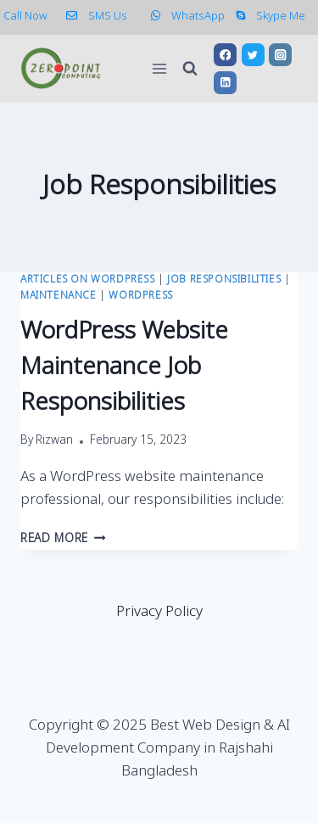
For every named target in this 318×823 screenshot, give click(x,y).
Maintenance (58, 296)
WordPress (140, 296)
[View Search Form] (190, 68)
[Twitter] (253, 54)
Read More (63, 539)
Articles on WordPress (87, 280)
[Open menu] (159, 68)
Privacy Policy (159, 612)
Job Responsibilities (224, 280)
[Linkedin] (225, 82)
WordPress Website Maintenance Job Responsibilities (124, 367)
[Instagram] (280, 54)
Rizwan (54, 441)
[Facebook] (225, 54)
